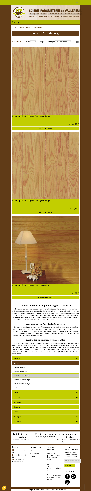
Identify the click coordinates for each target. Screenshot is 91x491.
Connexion (35, 454)
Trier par (51, 42)
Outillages (17, 417)
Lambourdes (17, 402)
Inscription (69, 465)
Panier (33, 459)
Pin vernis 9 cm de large (21, 384)
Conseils (34, 451)
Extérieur (16, 397)
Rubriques (17, 22)
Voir (27, 42)
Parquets (16, 358)
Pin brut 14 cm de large (21, 388)
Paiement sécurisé (47, 433)
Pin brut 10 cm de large (21, 380)
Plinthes (16, 393)
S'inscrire (34, 456)
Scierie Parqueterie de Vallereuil (53, 490)
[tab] (45, 358)
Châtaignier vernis (20, 371)
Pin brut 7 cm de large (21, 375)
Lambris (16, 363)
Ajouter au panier (45, 297)
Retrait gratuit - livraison (24, 435)
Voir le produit (45, 128)
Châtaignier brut (19, 367)
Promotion (17, 421)
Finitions (16, 407)
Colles (15, 412)
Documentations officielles (69, 435)
